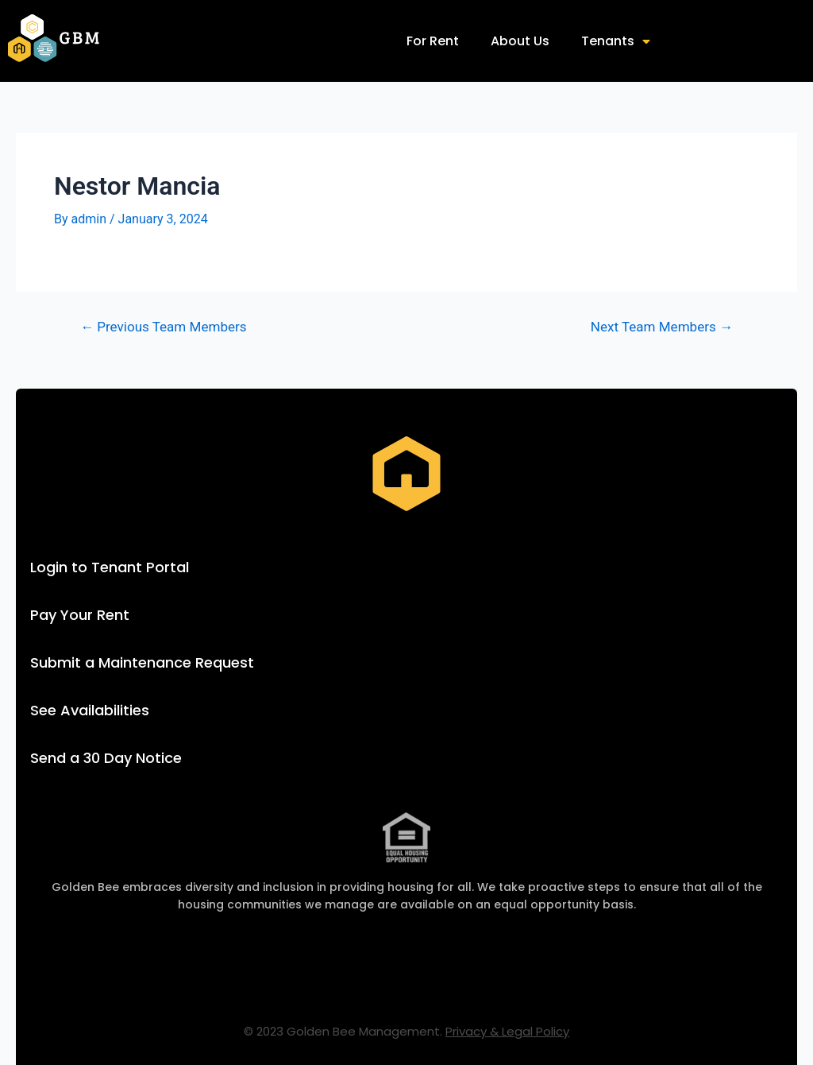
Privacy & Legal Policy (507, 1031)
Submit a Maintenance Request (142, 662)
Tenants (615, 41)
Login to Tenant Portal (109, 567)
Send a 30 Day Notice (106, 758)
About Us (520, 41)
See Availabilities (89, 710)
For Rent (432, 41)
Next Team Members (662, 327)
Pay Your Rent (79, 615)
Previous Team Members (163, 327)
